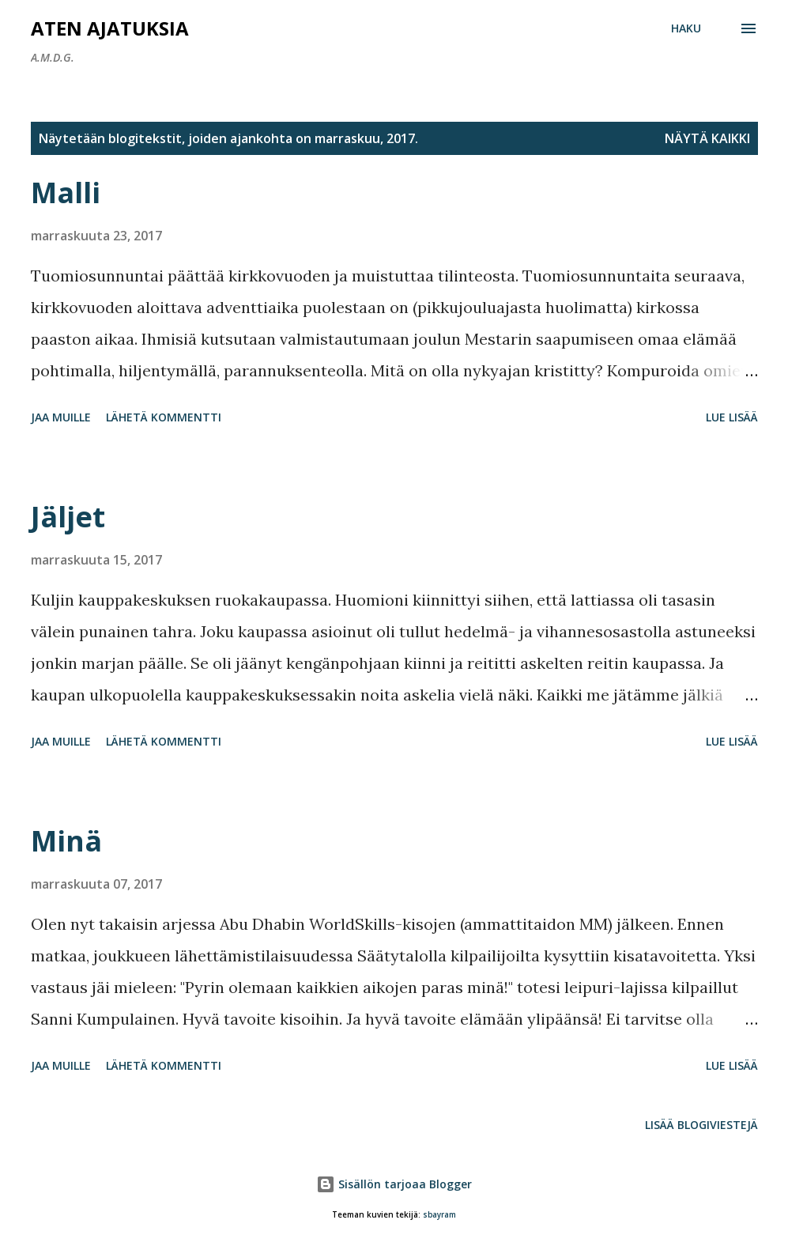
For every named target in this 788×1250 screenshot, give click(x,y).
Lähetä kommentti (163, 417)
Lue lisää (732, 417)
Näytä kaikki (707, 138)
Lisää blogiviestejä (701, 1124)
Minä (66, 840)
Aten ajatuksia (110, 28)
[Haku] (686, 28)
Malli (65, 192)
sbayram (439, 1215)
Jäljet (68, 516)
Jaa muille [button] (61, 417)
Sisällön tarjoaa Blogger (394, 1183)
